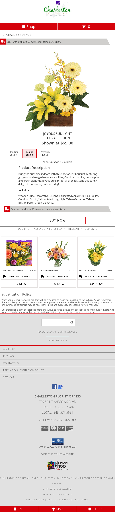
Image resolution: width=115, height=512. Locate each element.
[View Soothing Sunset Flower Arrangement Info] (57, 252)
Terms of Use (81, 499)
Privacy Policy (35, 499)
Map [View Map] (57, 509)
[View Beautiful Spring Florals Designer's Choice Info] (19, 253)
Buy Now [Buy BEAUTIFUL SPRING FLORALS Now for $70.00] (19, 284)
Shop (28, 26)
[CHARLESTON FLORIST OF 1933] (57, 18)
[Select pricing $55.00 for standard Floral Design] (13, 153)
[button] (58, 441)
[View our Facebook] (54, 388)
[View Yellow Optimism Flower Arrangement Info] (96, 252)
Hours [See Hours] (95, 509)
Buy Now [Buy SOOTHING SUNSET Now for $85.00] (57, 284)
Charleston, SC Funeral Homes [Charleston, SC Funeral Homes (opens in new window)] (19, 478)
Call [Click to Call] (19, 509)
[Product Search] (58, 322)
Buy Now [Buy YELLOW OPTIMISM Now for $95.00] (96, 284)
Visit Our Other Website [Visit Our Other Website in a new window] (57, 454)
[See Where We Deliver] (57, 340)
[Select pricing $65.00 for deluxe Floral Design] (29, 153)
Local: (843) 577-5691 (57, 412)
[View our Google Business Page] (60, 388)
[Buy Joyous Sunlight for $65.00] (58, 220)
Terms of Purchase (58, 499)
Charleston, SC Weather (57, 488)
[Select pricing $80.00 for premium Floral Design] (45, 153)
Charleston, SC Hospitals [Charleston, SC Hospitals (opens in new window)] (57, 478)
